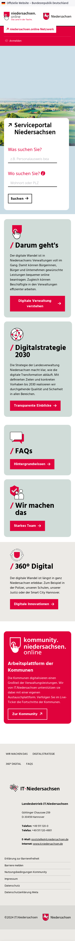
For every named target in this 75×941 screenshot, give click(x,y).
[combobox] (32, 159)
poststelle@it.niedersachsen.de (49, 839)
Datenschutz (12, 886)
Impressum (11, 879)
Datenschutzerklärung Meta (21, 892)
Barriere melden (14, 865)
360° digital (13, 764)
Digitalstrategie (44, 754)
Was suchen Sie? (25, 149)
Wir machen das (17, 754)
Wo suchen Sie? (26, 173)
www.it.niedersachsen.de (48, 844)
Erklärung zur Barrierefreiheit (22, 858)
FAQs (29, 764)
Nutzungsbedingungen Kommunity (26, 872)
